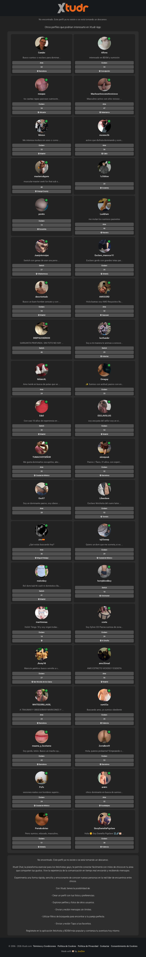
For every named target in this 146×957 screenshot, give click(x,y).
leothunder (104, 338)
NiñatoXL (41, 379)
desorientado (41, 296)
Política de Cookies (67, 946)
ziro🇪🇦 (41, 539)
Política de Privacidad (88, 946)
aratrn (104, 787)
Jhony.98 (41, 663)
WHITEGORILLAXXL (41, 704)
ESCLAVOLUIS (104, 415)
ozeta (104, 622)
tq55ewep (104, 539)
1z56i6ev (104, 176)
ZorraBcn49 (104, 746)
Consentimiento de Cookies (124, 946)
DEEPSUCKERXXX (41, 338)
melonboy (41, 581)
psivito (41, 214)
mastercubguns (41, 176)
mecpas (41, 94)
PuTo (41, 787)
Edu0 (41, 415)
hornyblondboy (104, 581)
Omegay (104, 379)
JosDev (81, 951)
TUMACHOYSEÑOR (42, 457)
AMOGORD (104, 296)
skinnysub (104, 457)
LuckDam (104, 214)
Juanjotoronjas (42, 255)
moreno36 (104, 135)
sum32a (104, 704)
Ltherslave (104, 498)
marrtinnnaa (41, 622)
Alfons (104, 52)
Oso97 (41, 498)
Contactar (104, 946)
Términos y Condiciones (44, 946)
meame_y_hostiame (41, 746)
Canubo (41, 52)
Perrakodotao (41, 828)
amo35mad (104, 663)
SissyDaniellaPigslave (104, 828)
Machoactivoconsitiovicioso (104, 94)
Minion (41, 135)
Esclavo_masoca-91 (104, 255)
